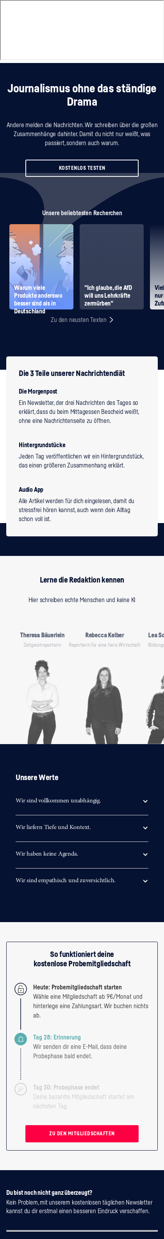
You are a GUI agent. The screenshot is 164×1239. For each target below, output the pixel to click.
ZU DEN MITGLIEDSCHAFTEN (82, 1133)
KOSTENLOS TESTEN (82, 168)
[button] (82, 801)
